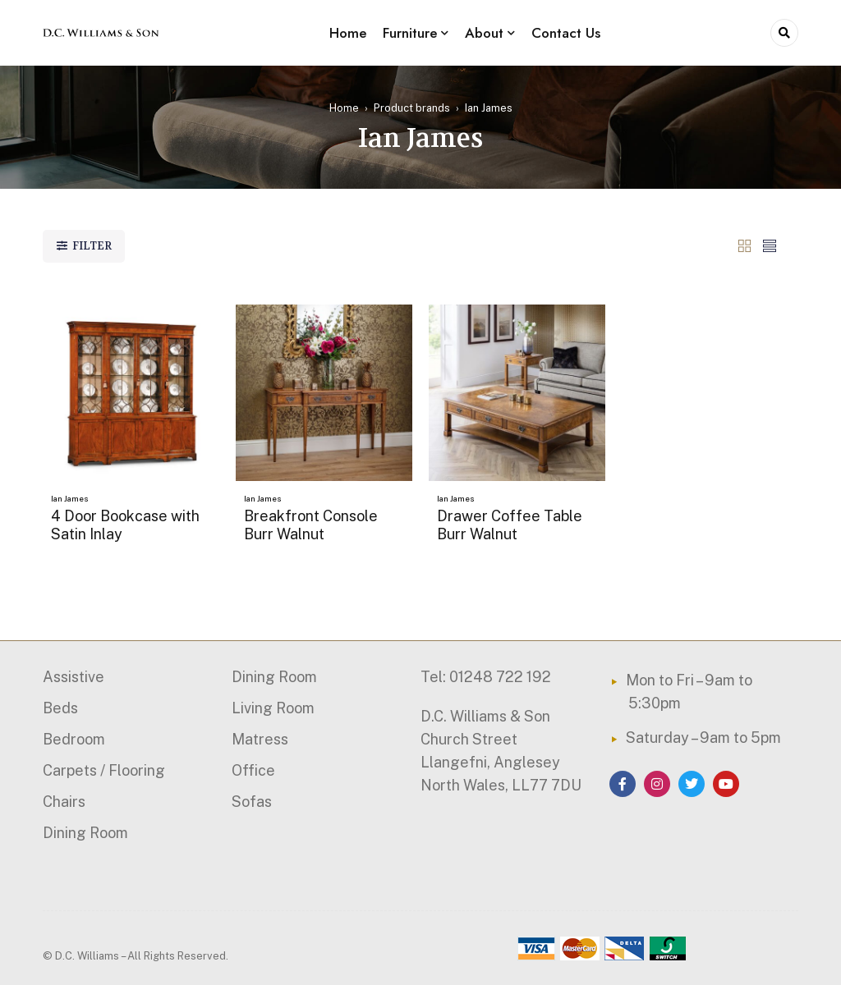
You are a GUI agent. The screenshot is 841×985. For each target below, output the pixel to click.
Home (344, 108)
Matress (260, 739)
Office (253, 770)
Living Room (273, 708)
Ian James (69, 498)
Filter (92, 246)
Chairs (64, 801)
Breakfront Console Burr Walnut (311, 525)
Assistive (73, 676)
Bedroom (74, 739)
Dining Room (85, 832)
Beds (60, 708)
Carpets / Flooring (104, 770)
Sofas (252, 801)
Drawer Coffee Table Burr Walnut (509, 525)
